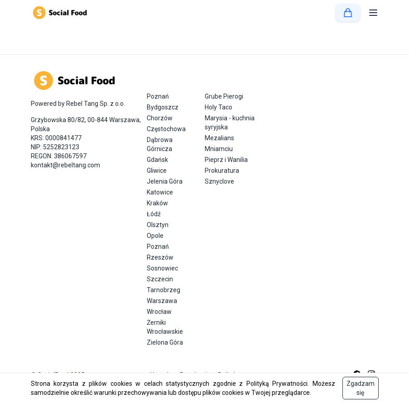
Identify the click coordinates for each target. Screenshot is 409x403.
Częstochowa (166, 129)
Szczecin (160, 279)
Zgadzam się (360, 388)
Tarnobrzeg (163, 290)
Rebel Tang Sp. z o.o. (95, 103)
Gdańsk (157, 159)
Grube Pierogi (224, 96)
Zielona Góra (165, 342)
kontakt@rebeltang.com (65, 165)
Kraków (157, 203)
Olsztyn (157, 224)
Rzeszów (160, 257)
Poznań (158, 96)
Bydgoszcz (162, 107)
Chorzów (160, 118)
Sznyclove (219, 181)
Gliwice (157, 170)
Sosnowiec (162, 268)
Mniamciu (219, 148)
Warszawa (162, 300)
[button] (373, 12)
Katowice (160, 192)
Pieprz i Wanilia (226, 159)
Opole (155, 235)
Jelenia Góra (165, 181)
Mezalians (219, 138)
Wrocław (159, 311)
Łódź (154, 214)
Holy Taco (218, 107)
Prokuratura (222, 170)
